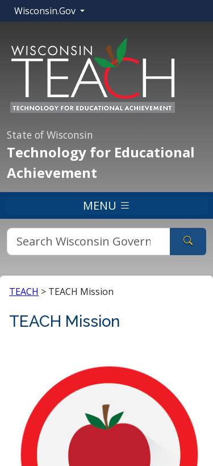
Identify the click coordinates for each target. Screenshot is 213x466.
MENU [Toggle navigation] (107, 205)
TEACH (24, 291)
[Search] (88, 241)
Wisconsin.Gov (46, 11)
